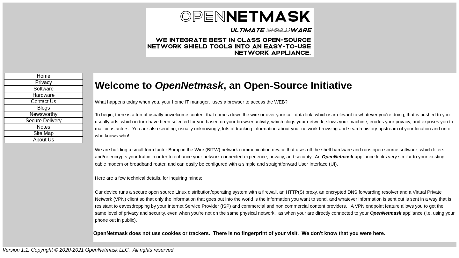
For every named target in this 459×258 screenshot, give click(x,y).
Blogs (43, 108)
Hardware (44, 95)
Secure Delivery (44, 120)
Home (43, 76)
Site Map (43, 133)
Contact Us (43, 101)
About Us (43, 139)
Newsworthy (43, 114)
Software (43, 88)
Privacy (43, 82)
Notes (43, 127)
